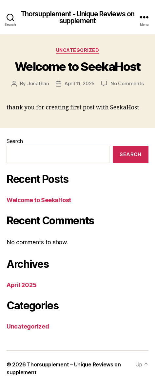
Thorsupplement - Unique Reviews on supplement (77, 17)
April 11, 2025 (80, 83)
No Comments (127, 83)
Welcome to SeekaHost (77, 66)
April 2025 (21, 284)
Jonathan (38, 83)
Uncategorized (77, 50)
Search (15, 141)
